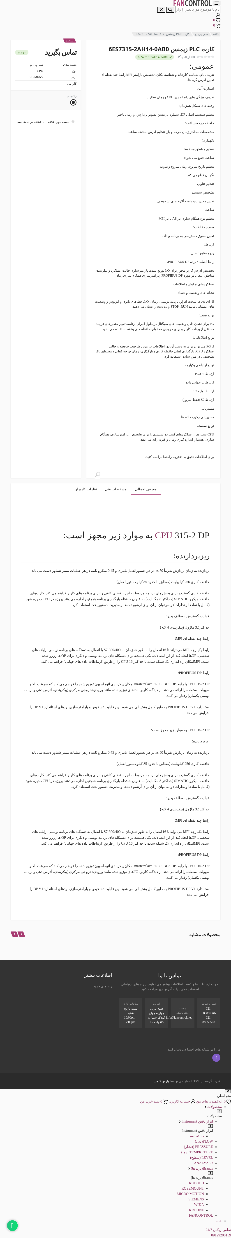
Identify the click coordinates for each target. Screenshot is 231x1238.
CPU (164, 535)
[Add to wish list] (61, 122)
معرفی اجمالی (146, 489)
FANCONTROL (201, 1215)
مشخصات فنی (116, 489)
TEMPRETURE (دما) (197, 1152)
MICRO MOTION (190, 1194)
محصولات (213, 1107)
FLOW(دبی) (204, 1141)
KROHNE (196, 1210)
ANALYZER (203, 1163)
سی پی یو (201, 34)
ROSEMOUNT (192, 1188)
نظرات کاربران (85, 489)
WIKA (199, 1204)
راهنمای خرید (102, 986)
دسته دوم (197, 1136)
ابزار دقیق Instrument (196, 1121)
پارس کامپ (161, 1081)
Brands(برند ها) (200, 1168)
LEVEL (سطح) (201, 1157)
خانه (216, 34)
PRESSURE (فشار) (198, 1147)
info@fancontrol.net (179, 1017)
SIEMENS (196, 1199)
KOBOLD (196, 1183)
